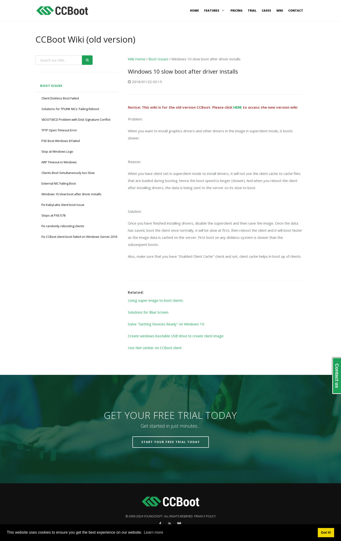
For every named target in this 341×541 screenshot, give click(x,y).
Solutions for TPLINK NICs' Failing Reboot (70, 109)
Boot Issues (51, 86)
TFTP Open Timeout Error (59, 130)
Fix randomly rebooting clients (62, 226)
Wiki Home (136, 59)
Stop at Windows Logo (57, 151)
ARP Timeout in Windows (59, 162)
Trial (252, 11)
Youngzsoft (153, 516)
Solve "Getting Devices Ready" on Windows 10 (166, 324)
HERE (237, 107)
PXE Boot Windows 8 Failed (60, 141)
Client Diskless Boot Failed (60, 98)
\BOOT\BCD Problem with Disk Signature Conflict (75, 119)
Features (214, 11)
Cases (266, 11)
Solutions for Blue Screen (148, 312)
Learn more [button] (153, 532)
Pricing (236, 11)
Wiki (279, 11)
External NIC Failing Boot (58, 183)
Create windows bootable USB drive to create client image (176, 335)
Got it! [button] (326, 532)
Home (194, 11)
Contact (295, 11)
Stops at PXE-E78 (53, 215)
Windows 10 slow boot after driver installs (71, 194)
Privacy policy (205, 516)
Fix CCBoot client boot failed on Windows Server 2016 (79, 237)
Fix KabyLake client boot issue (62, 205)
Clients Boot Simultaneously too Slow (67, 173)
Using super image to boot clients (155, 300)
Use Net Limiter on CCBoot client (155, 347)
